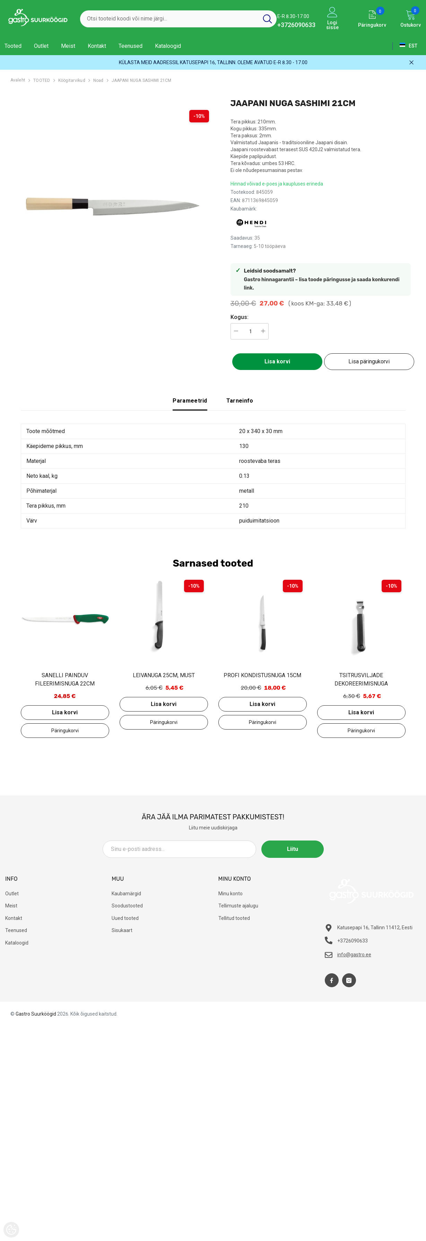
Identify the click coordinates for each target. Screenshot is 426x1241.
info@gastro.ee (354, 954)
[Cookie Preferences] (11, 1230)
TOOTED (41, 80)
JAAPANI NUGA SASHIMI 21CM (142, 80)
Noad (98, 80)
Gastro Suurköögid (36, 1014)
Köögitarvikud (71, 80)
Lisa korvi (277, 361)
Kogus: (240, 317)
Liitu (292, 849)
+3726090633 (296, 24)
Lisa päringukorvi (369, 361)
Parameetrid (190, 400)
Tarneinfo (239, 400)
